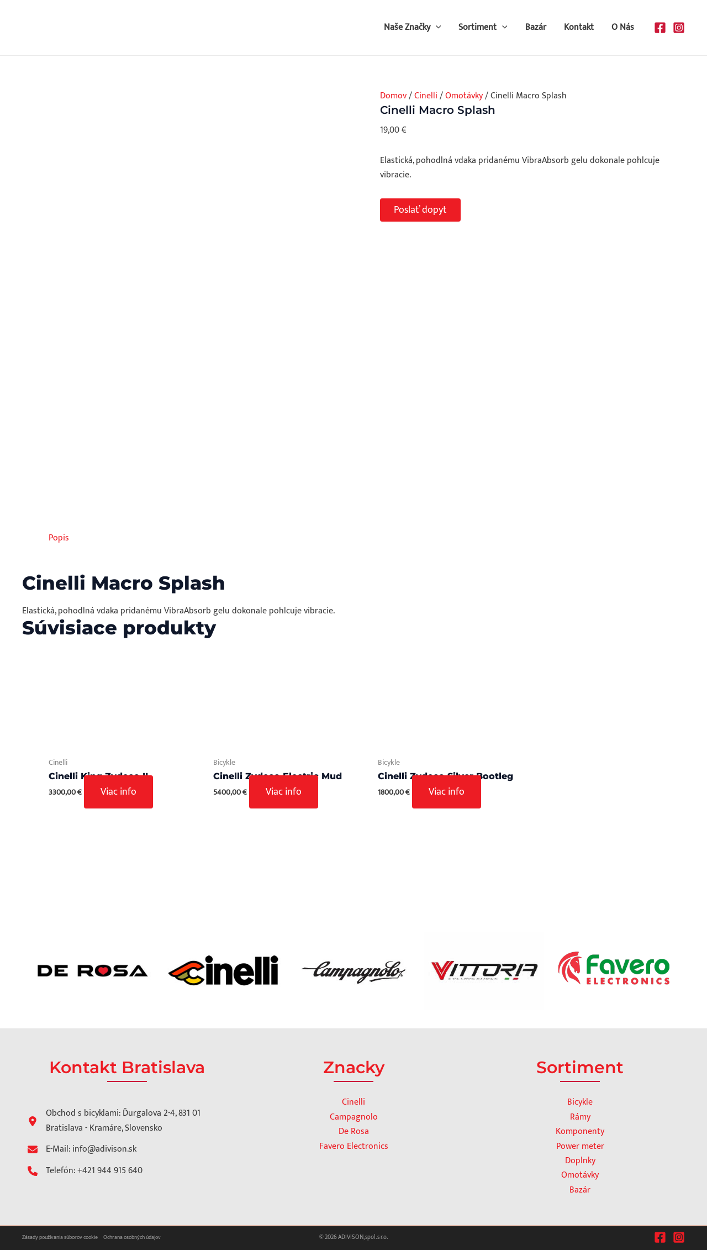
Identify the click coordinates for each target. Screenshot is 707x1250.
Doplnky (580, 1160)
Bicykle (580, 1102)
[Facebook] (660, 28)
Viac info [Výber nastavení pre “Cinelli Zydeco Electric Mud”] (284, 792)
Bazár (535, 27)
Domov (393, 95)
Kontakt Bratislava (127, 1067)
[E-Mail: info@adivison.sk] (82, 1149)
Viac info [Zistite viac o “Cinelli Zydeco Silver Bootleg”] (447, 792)
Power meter (580, 1146)
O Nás (622, 27)
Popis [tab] (59, 538)
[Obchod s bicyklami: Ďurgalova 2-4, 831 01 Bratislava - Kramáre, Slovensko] (118, 1121)
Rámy (580, 1117)
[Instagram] (679, 28)
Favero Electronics (353, 1146)
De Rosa (354, 1131)
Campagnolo (354, 1117)
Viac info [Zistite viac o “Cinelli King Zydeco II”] (118, 792)
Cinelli (425, 95)
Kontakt (579, 27)
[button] (435, 28)
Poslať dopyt (420, 210)
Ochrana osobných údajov (132, 1237)
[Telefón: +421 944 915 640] (85, 1171)
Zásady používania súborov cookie (60, 1237)
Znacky (353, 1067)
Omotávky (464, 95)
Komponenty (580, 1131)
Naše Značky (412, 28)
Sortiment (483, 28)
